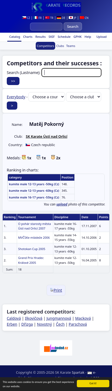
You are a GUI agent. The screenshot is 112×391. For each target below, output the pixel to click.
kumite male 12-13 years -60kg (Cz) (34, 190)
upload (61, 204)
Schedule (64, 37)
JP (72, 18)
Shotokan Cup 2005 (31, 249)
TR (49, 18)
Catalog (14, 37)
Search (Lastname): (54, 72)
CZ (26, 18)
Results (40, 37)
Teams (70, 46)
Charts (27, 37)
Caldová (14, 318)
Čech (60, 324)
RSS (96, 378)
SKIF (51, 37)
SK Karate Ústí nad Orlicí (46, 136)
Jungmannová (59, 318)
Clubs (60, 46)
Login (83, 378)
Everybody (16, 96)
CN (84, 18)
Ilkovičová (33, 318)
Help (87, 37)
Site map (65, 378)
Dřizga (27, 324)
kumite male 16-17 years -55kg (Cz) (34, 197)
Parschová (78, 324)
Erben (12, 324)
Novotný (44, 324)
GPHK (77, 37)
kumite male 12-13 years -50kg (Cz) (34, 184)
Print (56, 290)
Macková (83, 318)
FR (38, 18)
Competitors (45, 46)
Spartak (78, 372)
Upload (101, 37)
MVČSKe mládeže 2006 (34, 237)
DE (61, 18)
